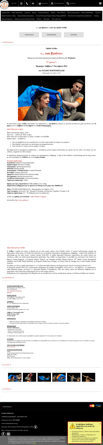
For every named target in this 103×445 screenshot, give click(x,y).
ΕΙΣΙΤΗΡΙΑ (74, 34)
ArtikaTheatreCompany (38, 197)
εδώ (35, 443)
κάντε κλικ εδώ (11, 347)
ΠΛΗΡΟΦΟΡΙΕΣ (51, 34)
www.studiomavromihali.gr (14, 291)
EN (15, 3)
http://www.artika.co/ (22, 200)
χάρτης (9, 292)
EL (12, 3)
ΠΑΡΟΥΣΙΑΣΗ (29, 34)
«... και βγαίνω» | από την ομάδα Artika (51, 28)
